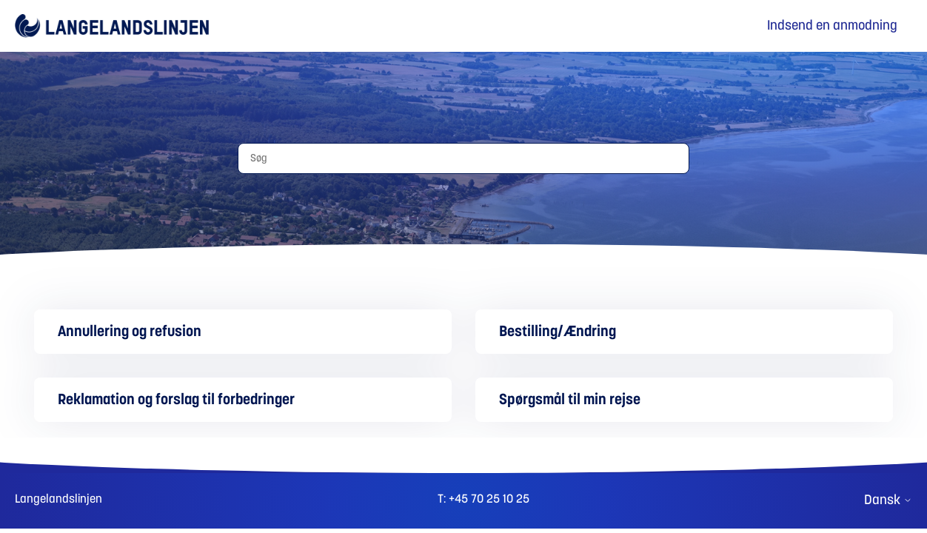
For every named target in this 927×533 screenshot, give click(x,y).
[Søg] (463, 158)
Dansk (888, 500)
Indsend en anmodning (832, 26)
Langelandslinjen (58, 499)
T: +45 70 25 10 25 (483, 499)
